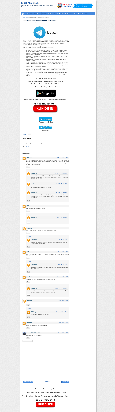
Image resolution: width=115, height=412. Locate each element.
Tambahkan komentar (27, 340)
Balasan (30, 170)
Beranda (47, 381)
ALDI (32, 183)
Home (24, 17)
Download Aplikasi (78, 13)
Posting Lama (65, 381)
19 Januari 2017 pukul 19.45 (61, 183)
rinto (28, 251)
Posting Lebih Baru (28, 381)
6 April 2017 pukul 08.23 (63, 228)
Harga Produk (37, 13)
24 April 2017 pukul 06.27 (63, 251)
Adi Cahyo (34, 173)
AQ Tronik (29, 276)
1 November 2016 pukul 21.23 (61, 173)
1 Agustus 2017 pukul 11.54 (62, 276)
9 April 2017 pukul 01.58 (62, 239)
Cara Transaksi (68, 13)
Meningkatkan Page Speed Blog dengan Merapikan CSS (35, 143)
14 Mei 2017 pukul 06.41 (62, 264)
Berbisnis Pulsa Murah (28, 141)
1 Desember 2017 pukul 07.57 (61, 288)
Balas (28, 166)
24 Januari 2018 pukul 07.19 (61, 311)
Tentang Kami (29, 13)
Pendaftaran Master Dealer (49, 13)
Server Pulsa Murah (29, 3)
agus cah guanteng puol (33, 332)
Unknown (29, 157)
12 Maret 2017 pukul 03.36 (62, 217)
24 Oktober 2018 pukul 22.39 (62, 332)
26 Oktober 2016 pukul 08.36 (62, 157)
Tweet (24, 134)
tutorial (27, 17)
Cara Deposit (60, 13)
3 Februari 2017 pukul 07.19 (61, 192)
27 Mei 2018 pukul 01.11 (63, 322)
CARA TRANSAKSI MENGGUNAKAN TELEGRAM (39, 20)
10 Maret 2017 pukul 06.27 (63, 205)
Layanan (87, 13)
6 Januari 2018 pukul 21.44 (63, 300)
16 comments (50, 22)
